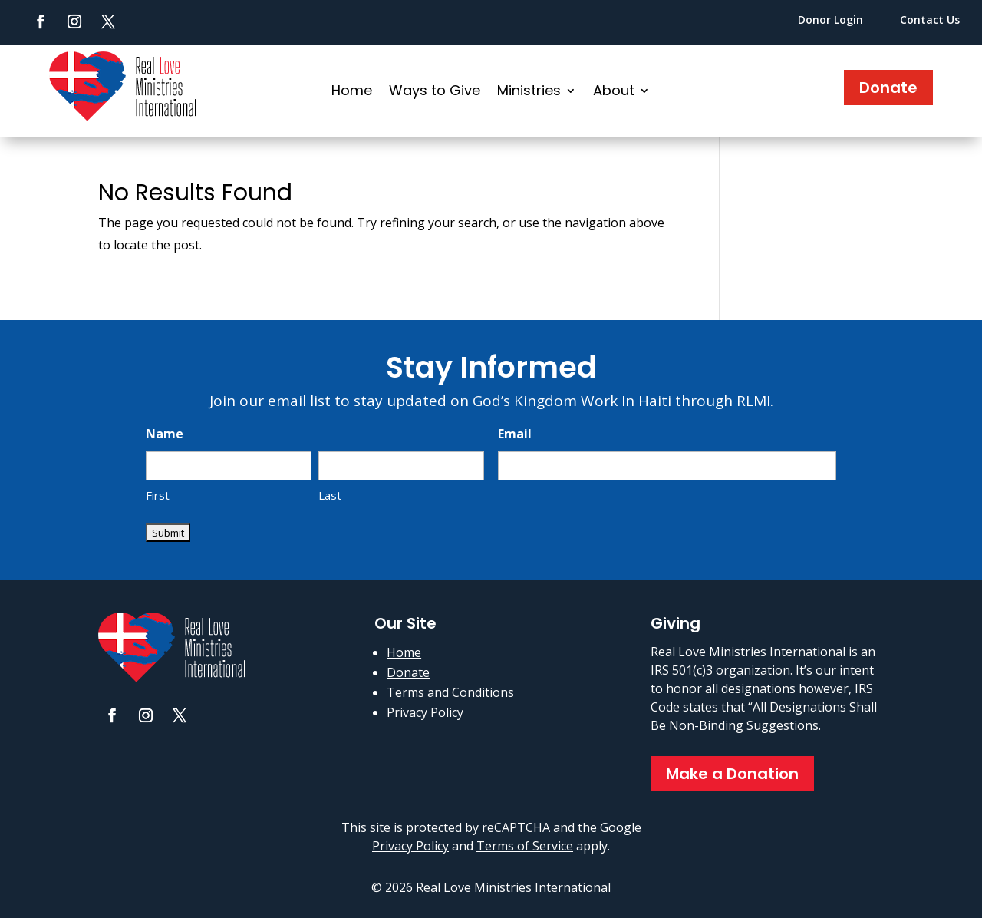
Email (515, 433)
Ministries (529, 92)
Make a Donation (732, 773)
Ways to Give (434, 92)
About (613, 92)
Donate (888, 87)
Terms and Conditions (450, 692)
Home (351, 92)
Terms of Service (524, 845)
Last (329, 495)
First (158, 495)
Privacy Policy (425, 712)
